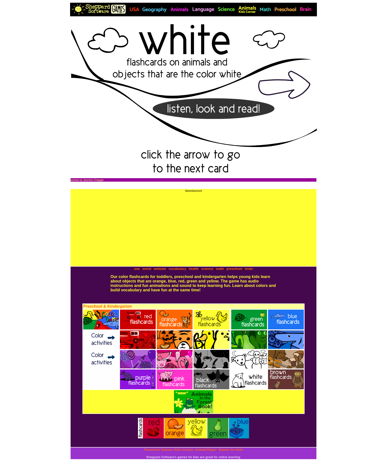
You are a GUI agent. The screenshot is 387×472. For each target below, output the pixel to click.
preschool (235, 269)
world (146, 269)
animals (160, 269)
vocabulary (177, 269)
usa (137, 269)
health (193, 269)
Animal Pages (205, 449)
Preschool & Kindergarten (107, 306)
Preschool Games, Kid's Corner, (169, 449)
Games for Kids (230, 449)
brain (249, 269)
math (220, 269)
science (207, 269)
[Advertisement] (193, 226)
